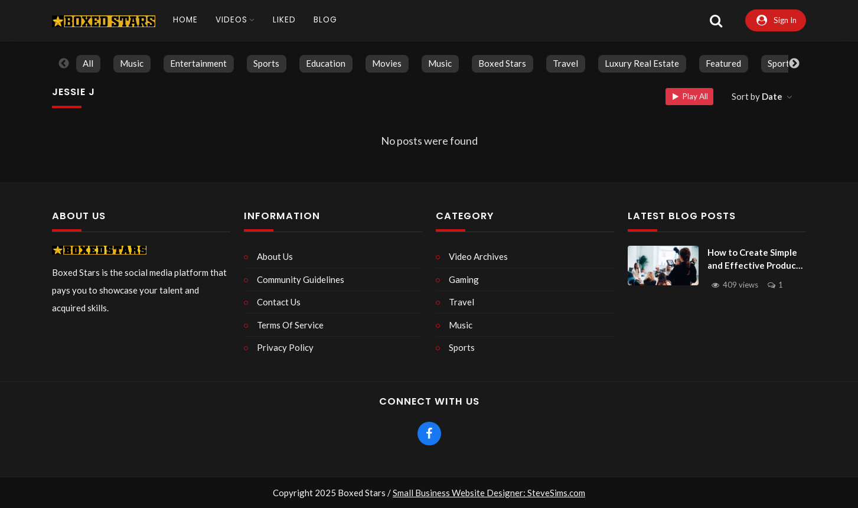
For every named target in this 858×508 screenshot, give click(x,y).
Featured (723, 63)
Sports (266, 63)
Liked (284, 19)
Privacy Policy (285, 347)
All (88, 63)
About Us (275, 256)
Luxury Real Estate (642, 63)
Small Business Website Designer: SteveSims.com (489, 492)
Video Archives (478, 256)
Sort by (758, 96)
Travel (565, 63)
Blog (325, 19)
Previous (64, 64)
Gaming (464, 279)
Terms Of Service (290, 325)
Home (185, 19)
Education (325, 63)
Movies (387, 63)
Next (794, 64)
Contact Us (279, 302)
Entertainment (198, 63)
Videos (231, 19)
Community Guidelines (300, 279)
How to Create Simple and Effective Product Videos (753, 259)
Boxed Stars (502, 63)
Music (131, 63)
